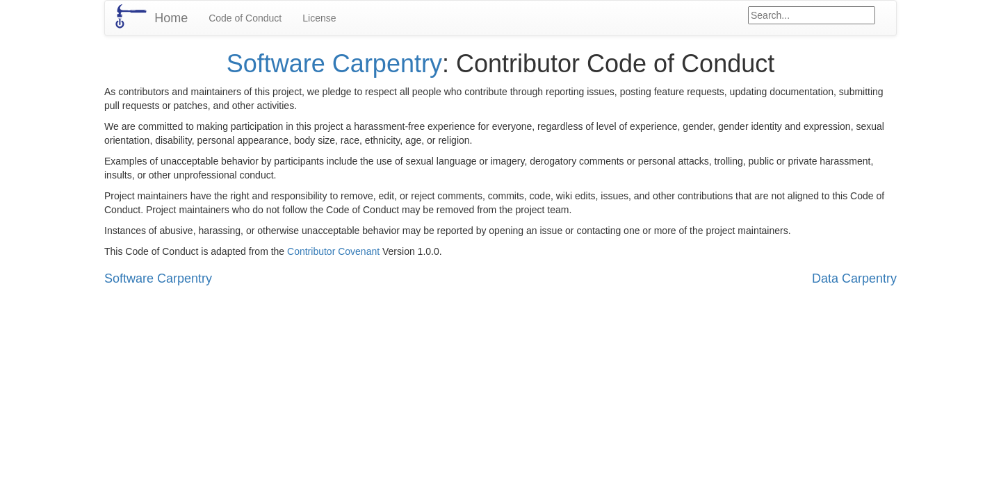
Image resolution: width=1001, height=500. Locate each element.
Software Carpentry (334, 63)
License (319, 18)
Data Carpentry (854, 278)
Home (171, 18)
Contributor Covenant (333, 251)
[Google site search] (811, 15)
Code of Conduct (245, 18)
